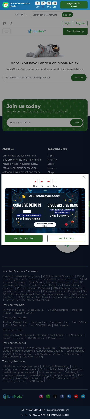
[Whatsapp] (31, 410)
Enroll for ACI (66, 238)
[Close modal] (84, 177)
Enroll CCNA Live (23, 238)
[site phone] (35, 415)
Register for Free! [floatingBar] (74, 5)
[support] (56, 410)
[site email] (58, 415)
